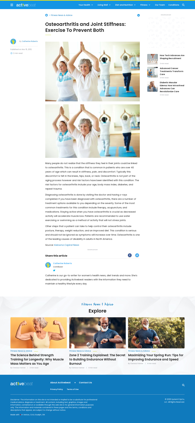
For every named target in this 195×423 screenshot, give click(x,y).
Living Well (103, 5)
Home (46, 15)
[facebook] (129, 255)
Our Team (160, 5)
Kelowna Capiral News (66, 245)
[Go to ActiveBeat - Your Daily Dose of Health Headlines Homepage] (23, 4)
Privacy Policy (56, 389)
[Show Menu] (11, 5)
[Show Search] (183, 5)
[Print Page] (138, 15)
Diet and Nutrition (124, 5)
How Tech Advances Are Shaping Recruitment (172, 57)
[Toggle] (92, 5)
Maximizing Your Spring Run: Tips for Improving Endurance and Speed (155, 357)
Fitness (143, 5)
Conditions (173, 5)
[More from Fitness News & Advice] (38, 351)
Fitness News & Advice (61, 15)
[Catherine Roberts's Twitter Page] (54, 270)
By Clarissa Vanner (18, 368)
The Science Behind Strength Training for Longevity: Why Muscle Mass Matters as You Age (37, 359)
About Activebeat (60, 382)
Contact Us (85, 382)
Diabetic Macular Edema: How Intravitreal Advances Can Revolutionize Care (172, 87)
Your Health (84, 5)
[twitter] (137, 255)
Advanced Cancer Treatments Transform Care (171, 71)
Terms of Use (73, 389)
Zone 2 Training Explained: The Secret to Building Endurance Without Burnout (97, 359)
